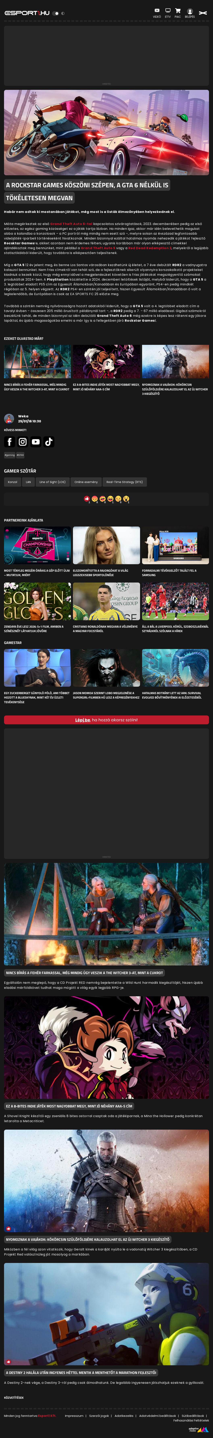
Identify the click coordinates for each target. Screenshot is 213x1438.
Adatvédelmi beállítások (157, 1416)
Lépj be (82, 720)
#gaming (10, 455)
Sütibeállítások (193, 1416)
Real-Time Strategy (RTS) (125, 482)
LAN (28, 482)
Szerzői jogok (99, 1416)
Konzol (12, 482)
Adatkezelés (124, 1416)
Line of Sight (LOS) (53, 482)
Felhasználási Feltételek (191, 1420)
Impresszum (74, 1416)
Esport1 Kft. (47, 1416)
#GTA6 (20, 455)
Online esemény (86, 482)
